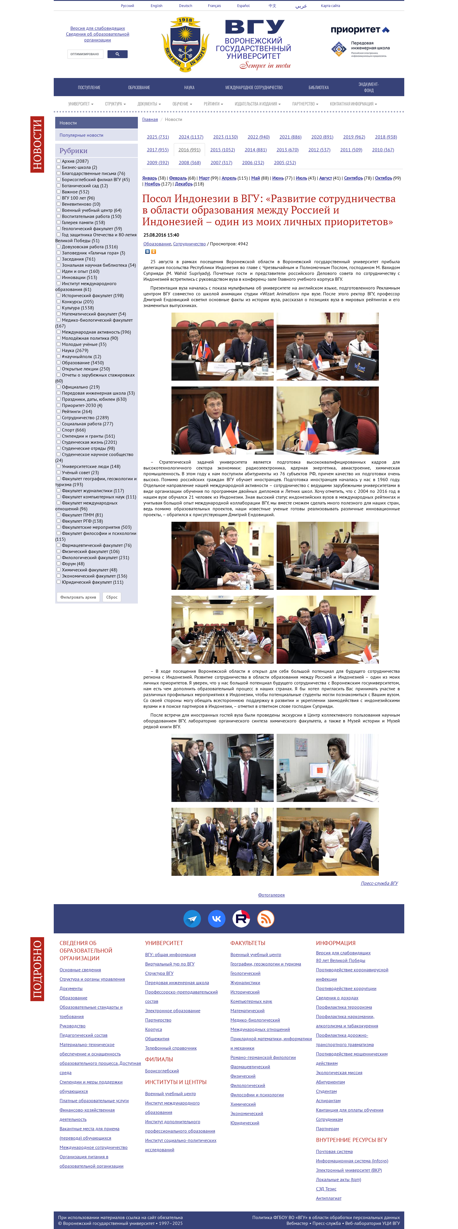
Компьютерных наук (251, 1001)
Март (204, 178)
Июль (301, 178)
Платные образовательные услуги (94, 1100)
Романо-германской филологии (263, 1057)
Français (214, 5)
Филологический (247, 1085)
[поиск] (84, 54)
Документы (71, 988)
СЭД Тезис (326, 1189)
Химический (243, 1104)
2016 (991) (189, 149)
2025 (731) (158, 137)
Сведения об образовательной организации (97, 37)
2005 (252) (285, 162)
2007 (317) (221, 162)
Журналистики (245, 982)
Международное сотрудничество (94, 1147)
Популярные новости (81, 141)
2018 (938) (386, 137)
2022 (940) (259, 137)
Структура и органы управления (92, 979)
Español (243, 5)
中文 (272, 5)
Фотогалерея (271, 895)
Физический (243, 1076)
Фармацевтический (250, 1066)
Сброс (111, 603)
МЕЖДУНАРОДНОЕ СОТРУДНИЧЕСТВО (253, 87)
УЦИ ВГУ (391, 1223)
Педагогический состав (83, 1035)
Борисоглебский (162, 1071)
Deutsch (185, 5)
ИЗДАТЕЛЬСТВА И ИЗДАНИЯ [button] (258, 103)
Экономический (246, 1113)
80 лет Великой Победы (340, 960)
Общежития (157, 1038)
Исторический (245, 992)
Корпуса (153, 1029)
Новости (68, 129)
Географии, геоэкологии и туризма (265, 964)
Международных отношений (260, 1029)
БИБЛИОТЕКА (319, 87)
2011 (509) (351, 149)
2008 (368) (190, 162)
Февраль (178, 178)
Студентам (326, 1091)
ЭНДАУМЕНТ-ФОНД (369, 87)
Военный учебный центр (170, 1093)
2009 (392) (158, 162)
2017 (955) (158, 149)
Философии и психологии (257, 1095)
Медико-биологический (255, 1020)
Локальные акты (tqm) (338, 1179)
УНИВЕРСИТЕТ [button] (80, 103)
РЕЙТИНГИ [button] (213, 103)
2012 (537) (319, 149)
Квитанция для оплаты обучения (350, 1110)
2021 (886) (290, 137)
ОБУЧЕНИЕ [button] (182, 103)
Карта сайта (330, 5)
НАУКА (189, 87)
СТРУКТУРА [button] (115, 103)
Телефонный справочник (171, 1048)
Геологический (245, 973)
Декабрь (183, 184)
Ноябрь (152, 184)
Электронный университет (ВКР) (349, 1170)
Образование (157, 244)
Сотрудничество (189, 244)
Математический (247, 1010)
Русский (127, 5)
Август (325, 178)
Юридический (244, 1123)
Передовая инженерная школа (177, 982)
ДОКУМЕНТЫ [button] (149, 103)
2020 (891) (322, 137)
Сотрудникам (329, 1119)
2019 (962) (354, 137)
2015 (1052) (222, 149)
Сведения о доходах (337, 998)
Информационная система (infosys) (352, 1161)
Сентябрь (353, 178)
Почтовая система (334, 1151)
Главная (150, 119)
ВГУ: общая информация (170, 954)
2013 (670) (288, 149)
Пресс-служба (327, 1223)
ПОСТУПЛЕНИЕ (89, 87)
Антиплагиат (328, 1198)
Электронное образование (172, 1010)
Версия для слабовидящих (97, 28)
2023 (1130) (225, 137)
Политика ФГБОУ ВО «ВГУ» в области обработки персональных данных (326, 1217)
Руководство (73, 1026)
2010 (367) (383, 149)
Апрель (229, 178)
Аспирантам (328, 1100)
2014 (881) (256, 149)
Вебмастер (297, 1223)
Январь (149, 178)
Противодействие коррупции (346, 988)
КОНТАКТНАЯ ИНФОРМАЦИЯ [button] (353, 103)
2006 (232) (253, 162)
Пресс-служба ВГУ (379, 883)
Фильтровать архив (78, 603)
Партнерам (327, 1128)
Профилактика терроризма (344, 1007)
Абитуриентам (330, 1082)
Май (255, 178)
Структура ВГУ (159, 973)
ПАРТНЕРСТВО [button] (305, 103)
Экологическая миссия (339, 1072)
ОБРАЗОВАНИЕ (139, 87)
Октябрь (383, 178)
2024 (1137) (191, 137)
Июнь (278, 178)
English (156, 5)
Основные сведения (80, 970)
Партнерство (158, 1020)
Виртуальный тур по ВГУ (170, 964)
